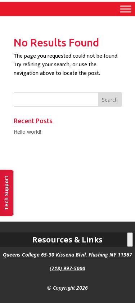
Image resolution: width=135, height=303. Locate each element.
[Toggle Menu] (125, 8)
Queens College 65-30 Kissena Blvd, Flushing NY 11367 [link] (67, 254)
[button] (110, 99)
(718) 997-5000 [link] (67, 268)
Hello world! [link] (27, 131)
